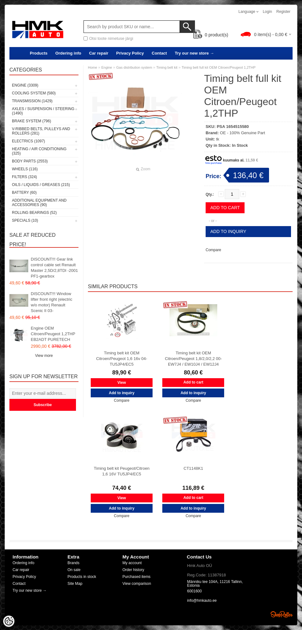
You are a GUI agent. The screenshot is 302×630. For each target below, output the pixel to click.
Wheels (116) (25, 169)
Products (38, 53)
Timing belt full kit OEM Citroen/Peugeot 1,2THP (218, 67)
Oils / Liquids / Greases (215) (41, 185)
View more (44, 355)
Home (92, 67)
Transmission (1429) (32, 101)
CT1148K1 (193, 468)
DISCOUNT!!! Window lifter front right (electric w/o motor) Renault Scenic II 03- (51, 302)
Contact (159, 53)
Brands (73, 563)
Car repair (98, 53)
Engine (106, 67)
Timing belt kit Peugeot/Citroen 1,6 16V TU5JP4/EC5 (121, 471)
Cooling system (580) (34, 93)
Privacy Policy (130, 53)
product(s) (210, 35)
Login (267, 11)
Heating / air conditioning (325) (39, 151)
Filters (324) (24, 177)
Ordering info (68, 53)
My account (132, 563)
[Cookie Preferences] (8, 621)
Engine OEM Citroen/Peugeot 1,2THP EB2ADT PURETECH (53, 334)
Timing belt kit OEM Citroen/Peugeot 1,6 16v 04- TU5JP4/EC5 (121, 359)
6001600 (194, 591)
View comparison (136, 583)
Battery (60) (24, 192)
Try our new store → (194, 53)
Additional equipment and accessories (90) (39, 202)
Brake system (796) (31, 121)
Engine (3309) (25, 85)
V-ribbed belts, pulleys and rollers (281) (41, 131)
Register (283, 11)
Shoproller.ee (282, 614)
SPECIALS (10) (25, 220)
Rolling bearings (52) (34, 212)
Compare (213, 250)
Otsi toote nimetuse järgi (111, 38)
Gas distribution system (134, 67)
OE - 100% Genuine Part (242, 132)
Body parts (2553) (30, 161)
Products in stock (81, 577)
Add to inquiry (228, 231)
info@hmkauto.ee (202, 600)
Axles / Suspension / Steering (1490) (43, 111)
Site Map (74, 583)
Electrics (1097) (28, 141)
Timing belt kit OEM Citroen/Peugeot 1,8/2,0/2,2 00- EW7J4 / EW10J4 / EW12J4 (193, 359)
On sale (73, 570)
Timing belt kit (166, 67)
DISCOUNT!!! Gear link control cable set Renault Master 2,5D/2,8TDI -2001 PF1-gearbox (54, 267)
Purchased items (136, 577)
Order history (133, 570)
